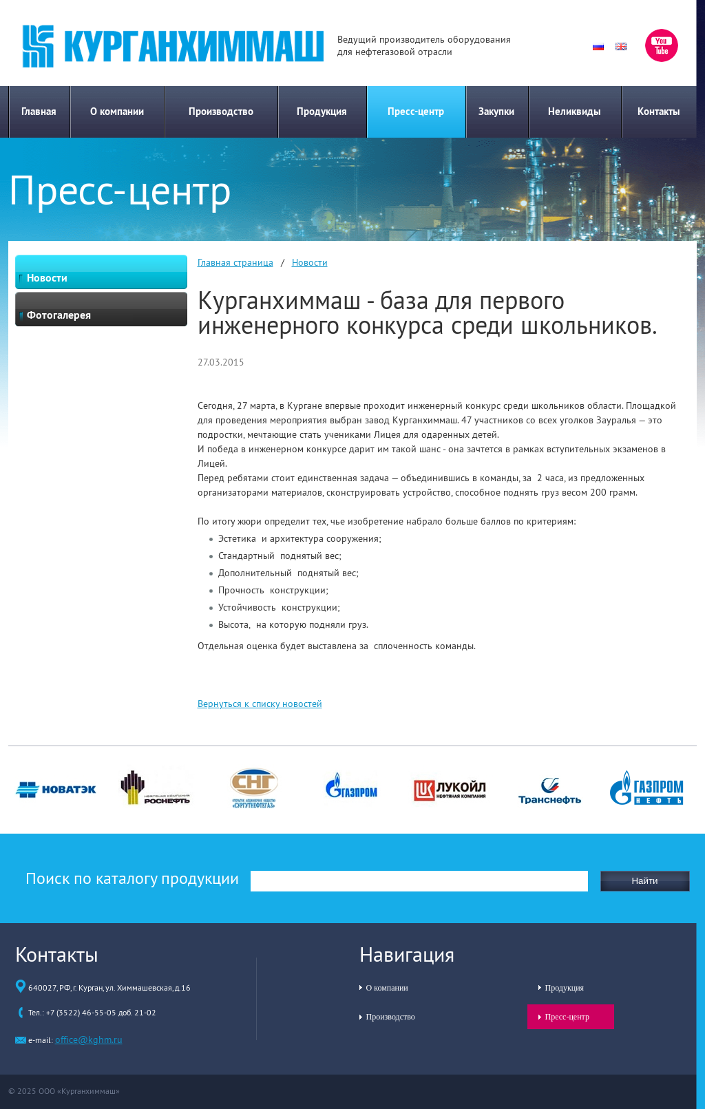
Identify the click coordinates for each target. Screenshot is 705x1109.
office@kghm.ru (89, 1039)
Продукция (322, 111)
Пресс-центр (416, 111)
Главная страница (235, 262)
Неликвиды (574, 111)
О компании (117, 111)
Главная (38, 111)
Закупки (496, 111)
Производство (221, 111)
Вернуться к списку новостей (260, 703)
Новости (310, 262)
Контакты (659, 111)
